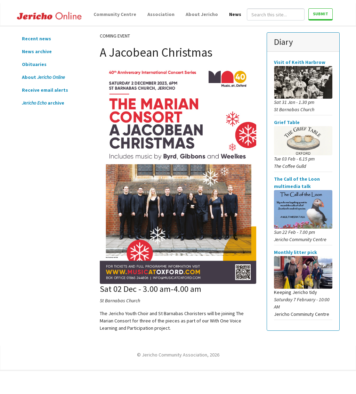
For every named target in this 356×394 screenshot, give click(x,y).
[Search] (276, 14)
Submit (320, 13)
